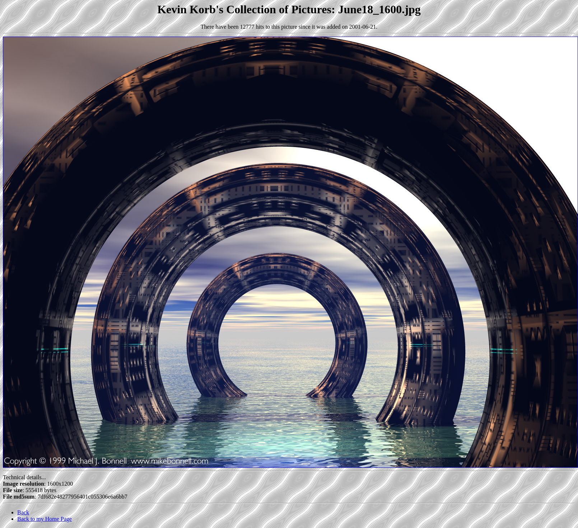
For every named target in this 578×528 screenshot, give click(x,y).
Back (23, 512)
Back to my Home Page (44, 519)
